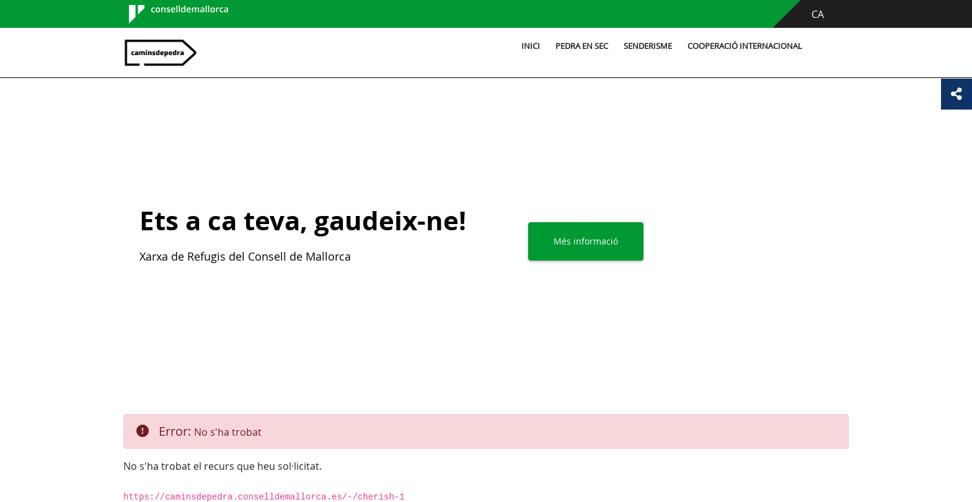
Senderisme (648, 46)
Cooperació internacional (744, 46)
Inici (530, 46)
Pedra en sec (581, 46)
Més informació (586, 241)
